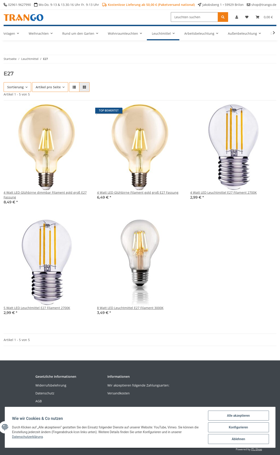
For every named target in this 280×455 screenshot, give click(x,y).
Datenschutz (44, 393)
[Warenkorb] (264, 17)
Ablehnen (238, 439)
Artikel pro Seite (48, 87)
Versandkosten (118, 393)
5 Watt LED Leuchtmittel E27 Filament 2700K (37, 308)
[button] (237, 17)
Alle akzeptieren (238, 415)
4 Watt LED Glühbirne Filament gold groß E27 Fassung (137, 192)
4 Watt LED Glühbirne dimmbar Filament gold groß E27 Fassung (45, 194)
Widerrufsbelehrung (50, 385)
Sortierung (15, 87)
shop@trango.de (263, 4)
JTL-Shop (256, 449)
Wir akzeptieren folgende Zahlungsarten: (138, 385)
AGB (38, 401)
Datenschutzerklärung (27, 437)
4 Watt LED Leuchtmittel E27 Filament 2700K (223, 192)
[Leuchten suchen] (194, 17)
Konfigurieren (238, 427)
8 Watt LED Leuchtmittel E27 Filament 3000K (130, 308)
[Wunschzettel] (247, 17)
